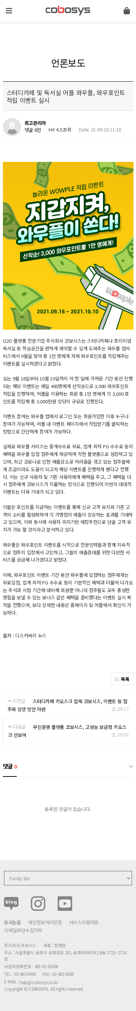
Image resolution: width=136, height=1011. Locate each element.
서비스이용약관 (84, 922)
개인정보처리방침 (45, 922)
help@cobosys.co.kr (39, 982)
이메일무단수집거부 (23, 930)
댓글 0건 (33, 129)
